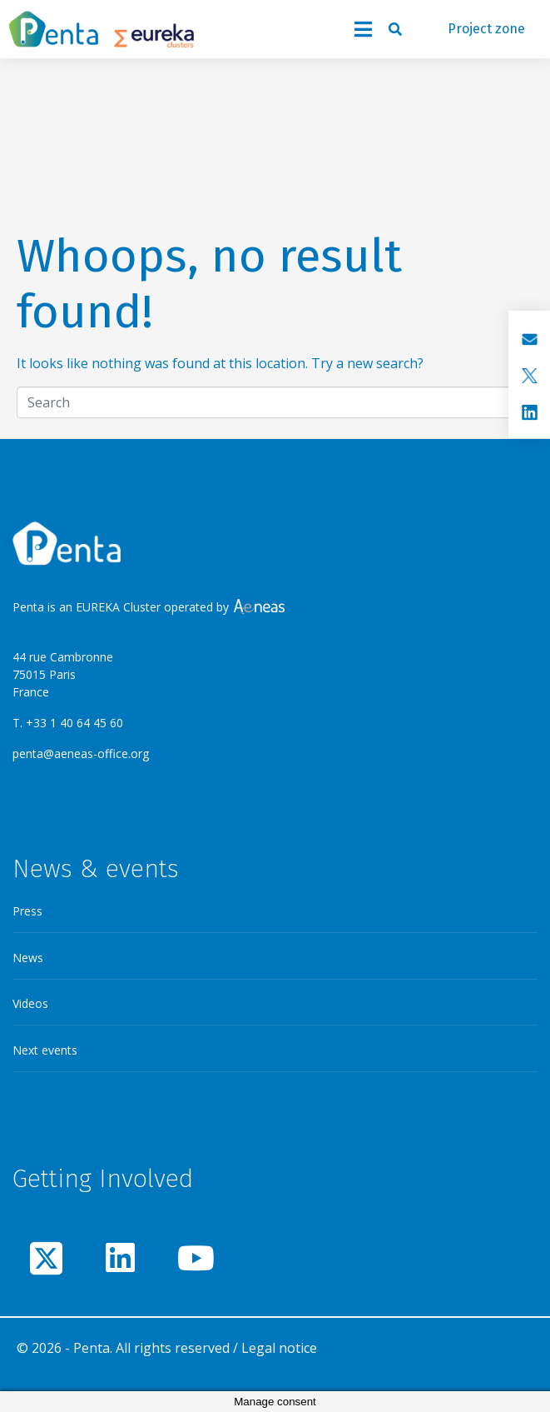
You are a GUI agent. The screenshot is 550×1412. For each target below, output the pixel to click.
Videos (30, 1003)
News (27, 957)
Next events (44, 1050)
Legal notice (279, 1348)
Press (27, 911)
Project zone (486, 29)
